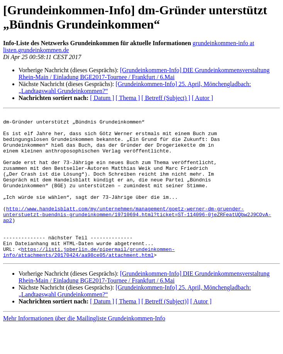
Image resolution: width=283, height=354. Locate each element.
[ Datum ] (102, 98)
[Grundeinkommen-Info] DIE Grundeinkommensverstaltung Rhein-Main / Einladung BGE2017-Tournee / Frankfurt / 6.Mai (144, 73)
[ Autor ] (202, 98)
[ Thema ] (128, 98)
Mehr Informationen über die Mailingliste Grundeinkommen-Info (84, 347)
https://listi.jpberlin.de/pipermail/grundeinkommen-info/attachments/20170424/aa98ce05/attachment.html (89, 280)
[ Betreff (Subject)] (164, 330)
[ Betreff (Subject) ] (165, 98)
